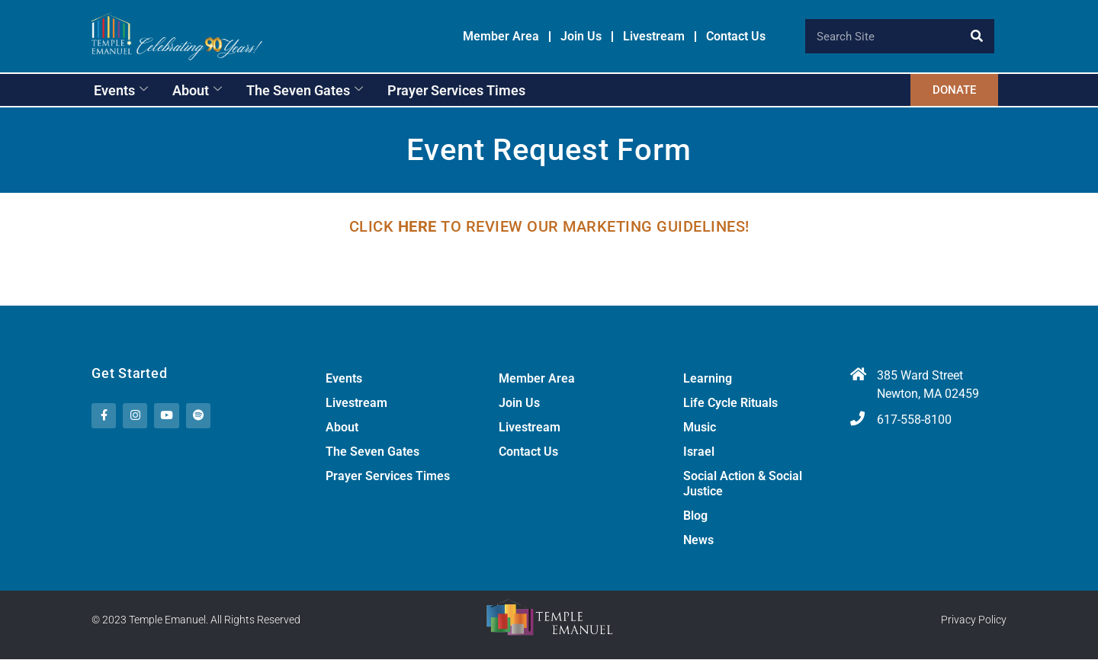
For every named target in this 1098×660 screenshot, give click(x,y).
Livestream (654, 36)
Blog (695, 516)
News (698, 540)
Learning (707, 379)
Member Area (501, 36)
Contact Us (736, 36)
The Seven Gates (304, 90)
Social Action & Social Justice (742, 484)
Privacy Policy (973, 620)
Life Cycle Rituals (730, 403)
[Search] (977, 36)
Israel (698, 452)
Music (699, 428)
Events (121, 90)
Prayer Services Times (456, 90)
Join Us (581, 36)
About (197, 90)
